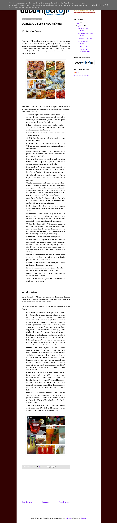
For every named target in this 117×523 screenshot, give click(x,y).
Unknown (79, 73)
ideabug (69, 518)
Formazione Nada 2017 (85, 38)
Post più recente (27, 502)
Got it (105, 5)
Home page (45, 502)
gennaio (81, 26)
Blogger (83, 518)
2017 (78, 23)
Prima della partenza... (85, 46)
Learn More (96, 5)
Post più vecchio (64, 502)
